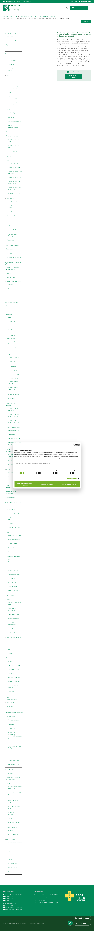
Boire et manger (12, 543)
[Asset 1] (11, 8)
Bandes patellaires (13, 163)
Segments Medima (11, 45)
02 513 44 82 (82, 923)
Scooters (8, 469)
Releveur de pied (13, 222)
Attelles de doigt (12, 151)
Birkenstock (9, 773)
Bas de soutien (10, 273)
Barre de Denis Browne (14, 230)
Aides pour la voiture (14, 527)
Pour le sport (10, 253)
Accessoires (11, 398)
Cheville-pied (10, 198)
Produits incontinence (14, 590)
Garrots (10, 742)
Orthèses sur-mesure (14, 193)
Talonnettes (11, 240)
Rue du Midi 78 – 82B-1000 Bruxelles (16, 895)
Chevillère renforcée (14, 212)
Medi (9, 289)
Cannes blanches (12, 370)
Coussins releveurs (13, 513)
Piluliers (10, 552)
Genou (8, 160)
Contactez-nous (82, 918)
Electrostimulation (13, 834)
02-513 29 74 (9, 898)
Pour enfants (11, 464)
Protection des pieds (14, 677)
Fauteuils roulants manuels (13, 427)
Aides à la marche (13, 509)
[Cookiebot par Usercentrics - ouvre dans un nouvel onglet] (73, 445)
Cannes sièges (12, 366)
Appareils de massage (14, 822)
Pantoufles (11, 673)
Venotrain (10, 284)
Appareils (10, 830)
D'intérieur (11, 473)
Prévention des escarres (15, 843)
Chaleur (10, 818)
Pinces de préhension (14, 539)
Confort (8, 783)
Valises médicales (11, 753)
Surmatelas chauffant (14, 614)
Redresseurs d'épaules (14, 121)
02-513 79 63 (9, 900)
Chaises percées (12, 578)
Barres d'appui (10, 595)
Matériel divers (10, 716)
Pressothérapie (12, 867)
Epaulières (11, 117)
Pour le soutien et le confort (14, 257)
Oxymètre (10, 851)
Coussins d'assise (13, 645)
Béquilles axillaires (13, 394)
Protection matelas (13, 618)
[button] (66, 8)
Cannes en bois (12, 348)
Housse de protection (14, 574)
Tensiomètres (10, 702)
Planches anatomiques (14, 764)
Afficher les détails (71, 478)
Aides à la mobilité (10, 335)
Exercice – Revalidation (14, 681)
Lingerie (8, 310)
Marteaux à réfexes (13, 720)
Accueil (5, 16)
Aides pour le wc (12, 586)
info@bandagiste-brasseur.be (14, 908)
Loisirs (9, 649)
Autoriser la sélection (47, 484)
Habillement (11, 633)
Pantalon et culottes (12, 41)
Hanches (8, 156)
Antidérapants (12, 566)
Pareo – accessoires (13, 321)
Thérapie (10, 661)
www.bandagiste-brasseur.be (13, 909)
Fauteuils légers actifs (14, 438)
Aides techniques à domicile (28, 16)
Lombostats (11, 83)
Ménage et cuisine (13, 548)
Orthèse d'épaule (13, 113)
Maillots (7, 50)
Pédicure (10, 871)
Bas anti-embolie (11, 277)
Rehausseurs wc (12, 582)
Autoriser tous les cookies (69, 484)
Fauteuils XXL (11, 434)
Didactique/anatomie (12, 757)
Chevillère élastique (13, 202)
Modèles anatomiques (14, 760)
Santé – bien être (10, 770)
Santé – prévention (11, 839)
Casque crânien (12, 60)
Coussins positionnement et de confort (14, 800)
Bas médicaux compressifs (13, 281)
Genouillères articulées (14, 177)
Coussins (10, 628)
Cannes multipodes (13, 374)
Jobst (9, 297)
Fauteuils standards (13, 430)
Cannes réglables (14, 357)
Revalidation (11, 855)
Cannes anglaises (13, 378)
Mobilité (8, 506)
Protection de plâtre (13, 570)
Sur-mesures (9, 249)
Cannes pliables (13, 361)
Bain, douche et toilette (13, 556)
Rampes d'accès (10, 497)
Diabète (10, 859)
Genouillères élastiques (14, 167)
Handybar (10, 523)
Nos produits (13, 16)
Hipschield (11, 691)
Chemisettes (10, 37)
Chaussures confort (13, 669)
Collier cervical (12, 64)
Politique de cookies (29, 923)
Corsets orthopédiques (14, 79)
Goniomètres (11, 728)
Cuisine (8, 532)
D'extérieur (11, 481)
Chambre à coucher (11, 599)
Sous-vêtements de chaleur (13, 33)
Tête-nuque (9, 57)
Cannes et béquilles (12, 338)
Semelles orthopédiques (12, 245)
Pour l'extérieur (12, 460)
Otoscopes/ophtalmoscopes (14, 712)
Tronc (7, 75)
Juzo (9, 293)
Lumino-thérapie (12, 863)
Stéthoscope (9, 706)
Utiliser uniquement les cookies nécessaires (25, 484)
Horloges (10, 653)
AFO (9, 226)
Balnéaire (9, 314)
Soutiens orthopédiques (50, 16)
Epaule (8, 109)
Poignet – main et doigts (13, 136)
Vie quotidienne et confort (13, 637)
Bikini (9, 325)
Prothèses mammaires (11, 302)
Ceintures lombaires (13, 93)
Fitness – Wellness (11, 827)
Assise (9, 641)
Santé (39, 16)
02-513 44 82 (9, 897)
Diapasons (11, 724)
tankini (9, 317)
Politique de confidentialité (39, 923)
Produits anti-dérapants (14, 535)
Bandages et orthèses (11, 54)
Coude (8, 132)
